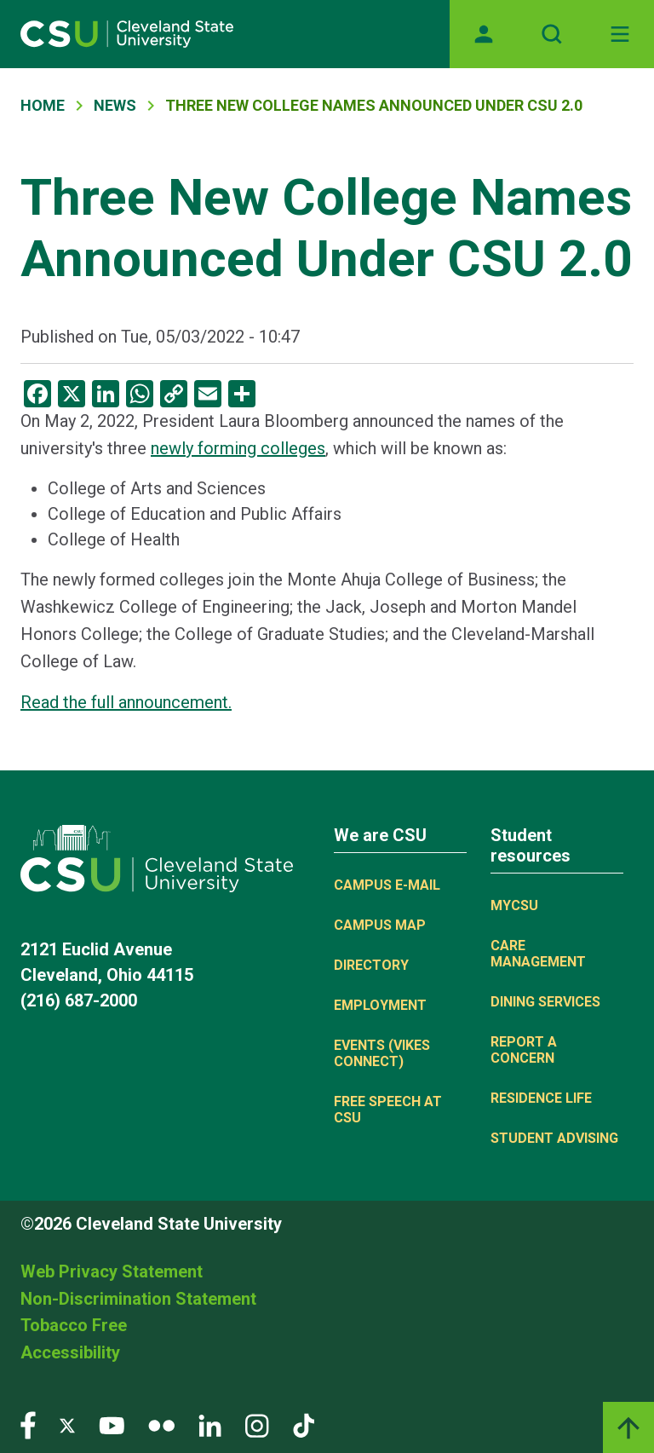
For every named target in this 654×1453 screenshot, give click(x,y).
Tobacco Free (73, 1325)
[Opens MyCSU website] (484, 34)
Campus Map (380, 925)
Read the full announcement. (126, 702)
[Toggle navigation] (620, 34)
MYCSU (514, 905)
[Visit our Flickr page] (161, 1424)
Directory (371, 965)
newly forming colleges (238, 448)
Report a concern (523, 1050)
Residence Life (541, 1098)
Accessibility (70, 1352)
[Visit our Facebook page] (28, 1424)
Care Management (538, 953)
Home (42, 105)
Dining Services (545, 1002)
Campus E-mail (387, 885)
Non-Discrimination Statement (138, 1299)
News (115, 105)
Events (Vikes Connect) (382, 1053)
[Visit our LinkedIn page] (209, 1424)
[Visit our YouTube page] (111, 1424)
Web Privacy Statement (111, 1271)
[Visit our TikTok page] (303, 1424)
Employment (380, 1005)
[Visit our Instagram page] (257, 1424)
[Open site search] (552, 34)
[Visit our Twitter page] (67, 1424)
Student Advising (554, 1138)
